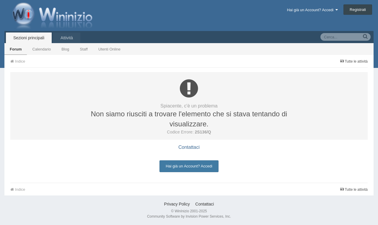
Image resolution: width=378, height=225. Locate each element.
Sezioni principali (28, 37)
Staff (84, 49)
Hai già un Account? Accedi (312, 10)
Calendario (41, 49)
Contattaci (189, 147)
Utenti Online (109, 49)
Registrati (358, 9)
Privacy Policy (177, 204)
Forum (16, 49)
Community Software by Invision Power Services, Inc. (189, 216)
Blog (65, 49)
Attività (67, 37)
